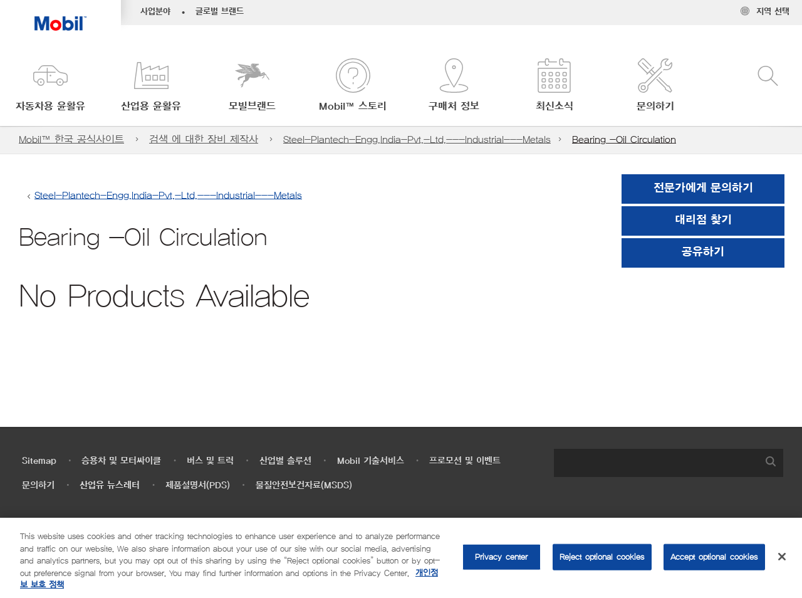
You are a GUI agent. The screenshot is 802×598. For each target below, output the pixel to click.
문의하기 (38, 485)
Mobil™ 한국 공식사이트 (71, 139)
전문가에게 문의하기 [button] (703, 188)
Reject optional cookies (602, 557)
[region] (401, 558)
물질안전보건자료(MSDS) (304, 485)
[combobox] (668, 463)
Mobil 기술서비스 (370, 461)
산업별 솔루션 (285, 461)
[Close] (782, 556)
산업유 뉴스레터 (110, 485)
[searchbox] (656, 463)
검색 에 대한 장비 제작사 (203, 139)
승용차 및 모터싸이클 (121, 461)
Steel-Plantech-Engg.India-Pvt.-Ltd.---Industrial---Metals (417, 139)
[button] (50, 86)
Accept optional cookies (714, 557)
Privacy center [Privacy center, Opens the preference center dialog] (501, 557)
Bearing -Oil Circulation (624, 139)
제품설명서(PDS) (197, 485)
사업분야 (155, 12)
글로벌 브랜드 (219, 12)
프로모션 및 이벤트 (465, 461)
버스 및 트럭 (210, 461)
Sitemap (39, 461)
